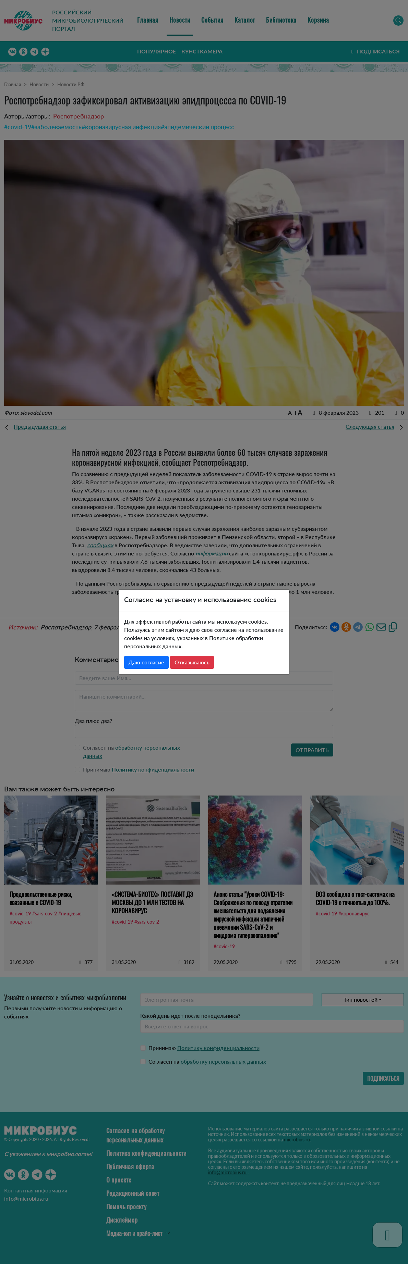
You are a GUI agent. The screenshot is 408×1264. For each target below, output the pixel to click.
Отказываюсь (192, 662)
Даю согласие (146, 662)
